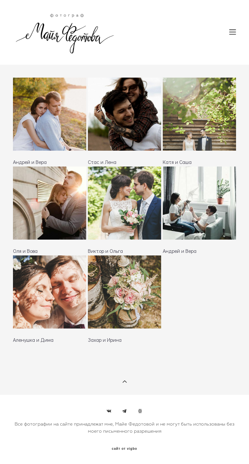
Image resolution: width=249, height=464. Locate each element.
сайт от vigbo (124, 448)
